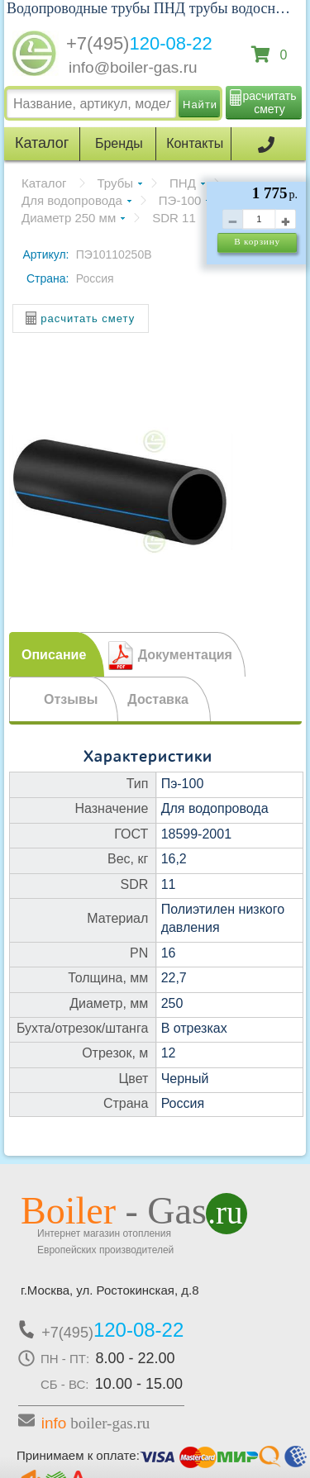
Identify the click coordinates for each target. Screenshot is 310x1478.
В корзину (257, 241)
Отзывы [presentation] (71, 699)
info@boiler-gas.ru (133, 67)
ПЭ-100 (180, 200)
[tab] (56, 654)
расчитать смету (270, 102)
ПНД (182, 183)
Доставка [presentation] (157, 699)
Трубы (116, 183)
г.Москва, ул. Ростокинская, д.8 (110, 1290)
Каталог (44, 183)
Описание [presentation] (53, 655)
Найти (200, 104)
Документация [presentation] (185, 655)
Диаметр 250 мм (68, 218)
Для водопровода (71, 200)
